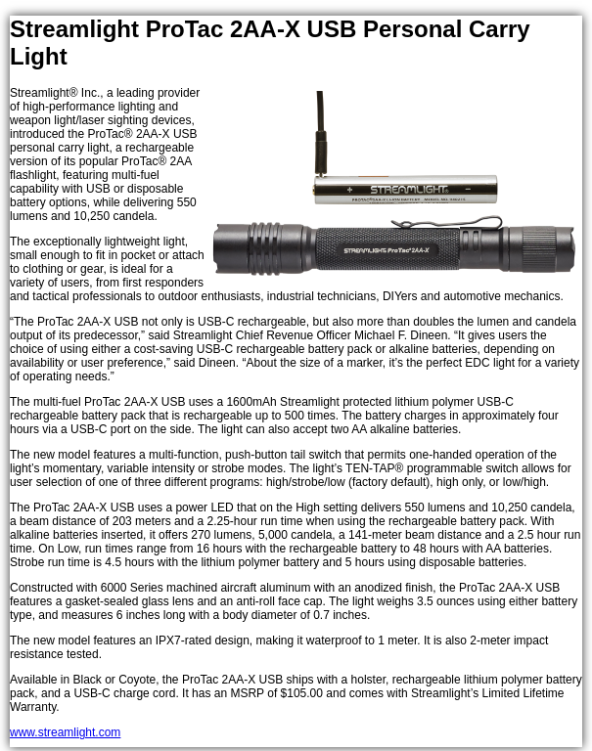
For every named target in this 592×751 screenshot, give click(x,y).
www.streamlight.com (65, 732)
